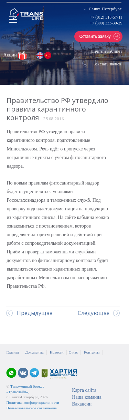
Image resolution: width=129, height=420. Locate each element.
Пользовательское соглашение (31, 408)
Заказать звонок (107, 64)
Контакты (91, 352)
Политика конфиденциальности (32, 402)
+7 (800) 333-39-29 (106, 23)
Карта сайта (84, 390)
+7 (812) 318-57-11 (106, 17)
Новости (57, 352)
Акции (10, 54)
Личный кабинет (106, 51)
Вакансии (82, 404)
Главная (12, 352)
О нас (73, 352)
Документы (34, 352)
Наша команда (86, 397)
